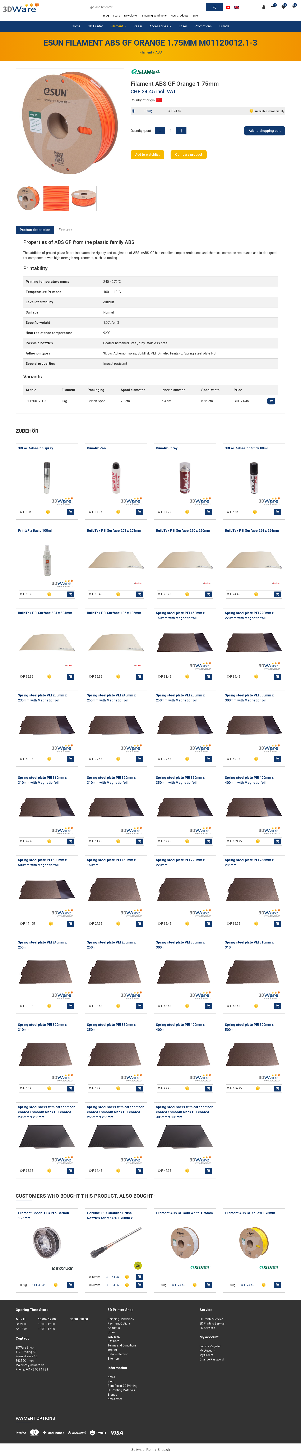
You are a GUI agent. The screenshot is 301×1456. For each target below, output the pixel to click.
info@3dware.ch (33, 1365)
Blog (106, 15)
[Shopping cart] (295, 7)
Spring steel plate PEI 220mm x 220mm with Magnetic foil (249, 615)
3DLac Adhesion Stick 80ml (246, 448)
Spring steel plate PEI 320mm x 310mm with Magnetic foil (111, 780)
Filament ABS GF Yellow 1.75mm (250, 1213)
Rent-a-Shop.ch (158, 1449)
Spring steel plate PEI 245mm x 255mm (42, 944)
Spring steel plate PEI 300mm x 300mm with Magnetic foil (249, 697)
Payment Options (119, 1323)
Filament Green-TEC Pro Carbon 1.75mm (43, 1215)
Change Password (212, 1359)
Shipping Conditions (121, 1319)
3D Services (207, 1328)
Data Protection (118, 1354)
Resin (138, 26)
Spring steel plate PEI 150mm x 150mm (111, 862)
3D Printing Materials (121, 1390)
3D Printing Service (212, 1323)
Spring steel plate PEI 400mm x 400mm (180, 1027)
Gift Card (113, 1341)
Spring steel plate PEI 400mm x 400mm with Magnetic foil (249, 780)
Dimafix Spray (166, 448)
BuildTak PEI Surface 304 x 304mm (45, 613)
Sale (195, 15)
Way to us (114, 1336)
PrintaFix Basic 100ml (35, 531)
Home (76, 26)
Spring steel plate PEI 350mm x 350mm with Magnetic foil (180, 780)
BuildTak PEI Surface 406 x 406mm (114, 613)
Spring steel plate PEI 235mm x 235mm (249, 862)
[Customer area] (264, 7)
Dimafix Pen (96, 448)
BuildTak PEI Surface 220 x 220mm (183, 531)
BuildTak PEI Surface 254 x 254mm (252, 531)
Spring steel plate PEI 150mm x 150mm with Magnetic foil (180, 615)
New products (179, 15)
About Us (114, 1328)
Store (116, 15)
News (111, 1377)
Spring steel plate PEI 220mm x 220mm (180, 862)
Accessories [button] (160, 26)
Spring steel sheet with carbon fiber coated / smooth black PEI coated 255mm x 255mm (115, 1112)
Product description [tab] (35, 230)
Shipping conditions (154, 15)
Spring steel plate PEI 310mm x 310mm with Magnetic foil (42, 780)
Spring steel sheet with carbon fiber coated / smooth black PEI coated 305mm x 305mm (184, 1112)
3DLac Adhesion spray (35, 448)
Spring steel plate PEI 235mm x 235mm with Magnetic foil (42, 697)
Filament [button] (118, 26)
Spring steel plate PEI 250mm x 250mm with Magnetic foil (180, 697)
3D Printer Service (211, 1319)
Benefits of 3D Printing (122, 1385)
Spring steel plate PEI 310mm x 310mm (249, 944)
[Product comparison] (274, 7)
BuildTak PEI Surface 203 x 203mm (114, 531)
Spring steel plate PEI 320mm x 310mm (42, 1027)
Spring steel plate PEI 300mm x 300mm (180, 944)
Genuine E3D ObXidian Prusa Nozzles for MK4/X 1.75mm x (110, 1215)
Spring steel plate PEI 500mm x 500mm (249, 1027)
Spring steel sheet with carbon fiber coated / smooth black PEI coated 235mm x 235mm (46, 1112)
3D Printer (95, 26)
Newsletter (131, 15)
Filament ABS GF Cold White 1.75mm (184, 1213)
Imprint (112, 1349)
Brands (224, 26)
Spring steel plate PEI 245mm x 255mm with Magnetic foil (111, 697)
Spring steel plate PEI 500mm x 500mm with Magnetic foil (42, 862)
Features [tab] (65, 230)
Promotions (203, 26)
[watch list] (285, 7)
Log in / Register (210, 1346)
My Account (207, 1350)
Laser (183, 26)
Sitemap (113, 1358)
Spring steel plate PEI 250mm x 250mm (111, 944)
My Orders (206, 1355)
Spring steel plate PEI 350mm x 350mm (111, 1027)
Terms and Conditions (122, 1345)
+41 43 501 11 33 (37, 1369)
